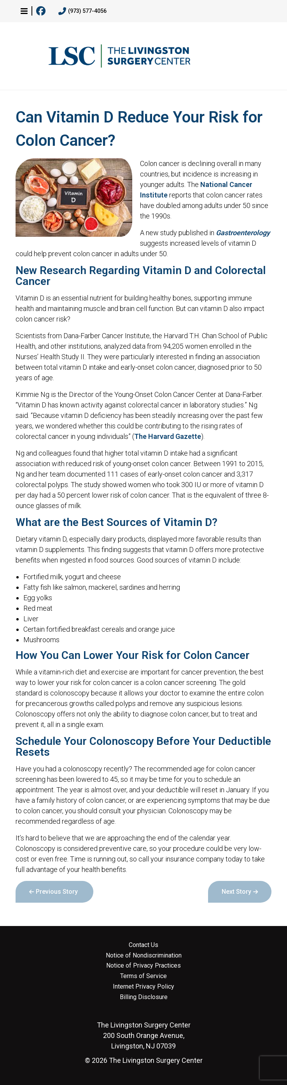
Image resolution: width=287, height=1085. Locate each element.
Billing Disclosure (144, 997)
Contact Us (143, 945)
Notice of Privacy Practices (143, 966)
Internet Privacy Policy (143, 987)
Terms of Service (143, 976)
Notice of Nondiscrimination (144, 955)
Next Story (236, 891)
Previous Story (57, 891)
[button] (24, 11)
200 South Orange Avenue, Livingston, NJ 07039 (144, 1035)
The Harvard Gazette (167, 436)
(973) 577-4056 (82, 11)
